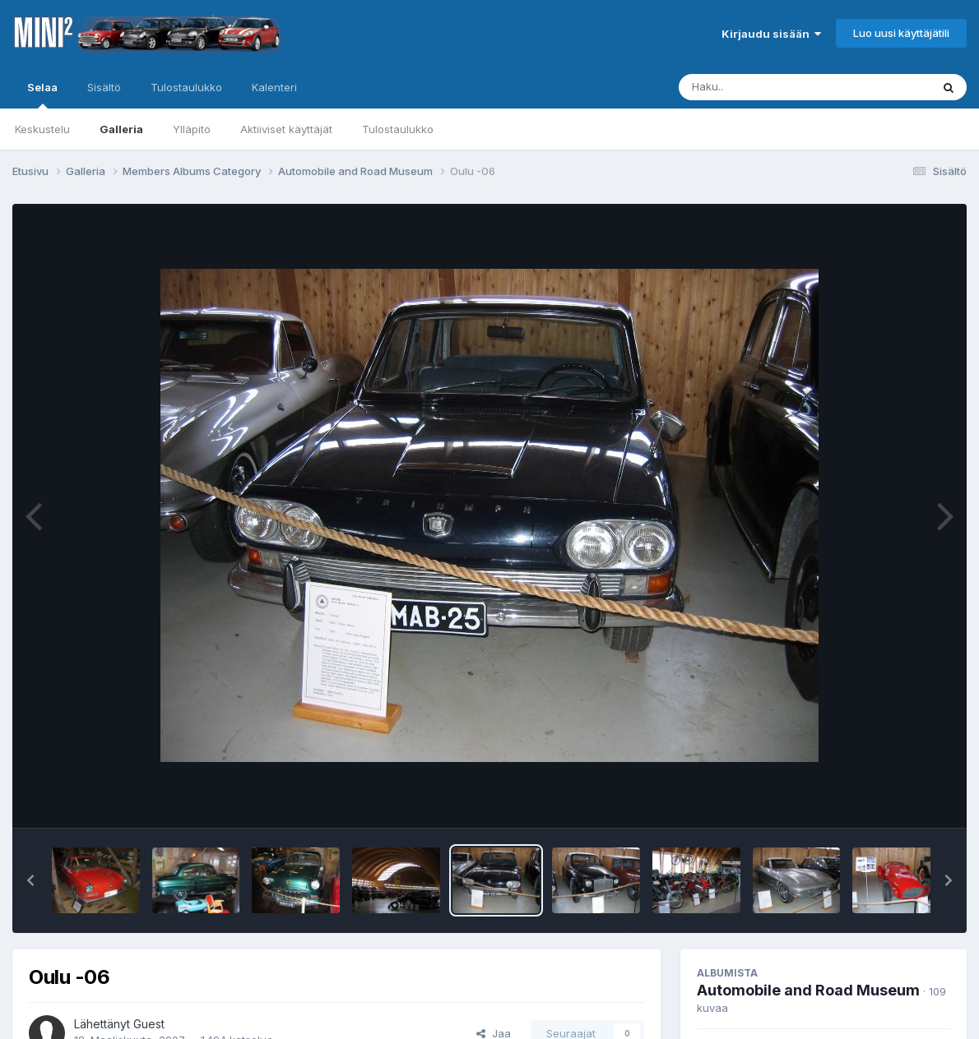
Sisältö (104, 87)
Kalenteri (274, 87)
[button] (30, 880)
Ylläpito (192, 129)
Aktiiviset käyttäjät (286, 129)
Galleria (121, 129)
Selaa (42, 95)
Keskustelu (42, 129)
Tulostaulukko (398, 129)
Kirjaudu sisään (771, 33)
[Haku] (774, 87)
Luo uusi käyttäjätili (901, 32)
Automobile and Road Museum (808, 990)
